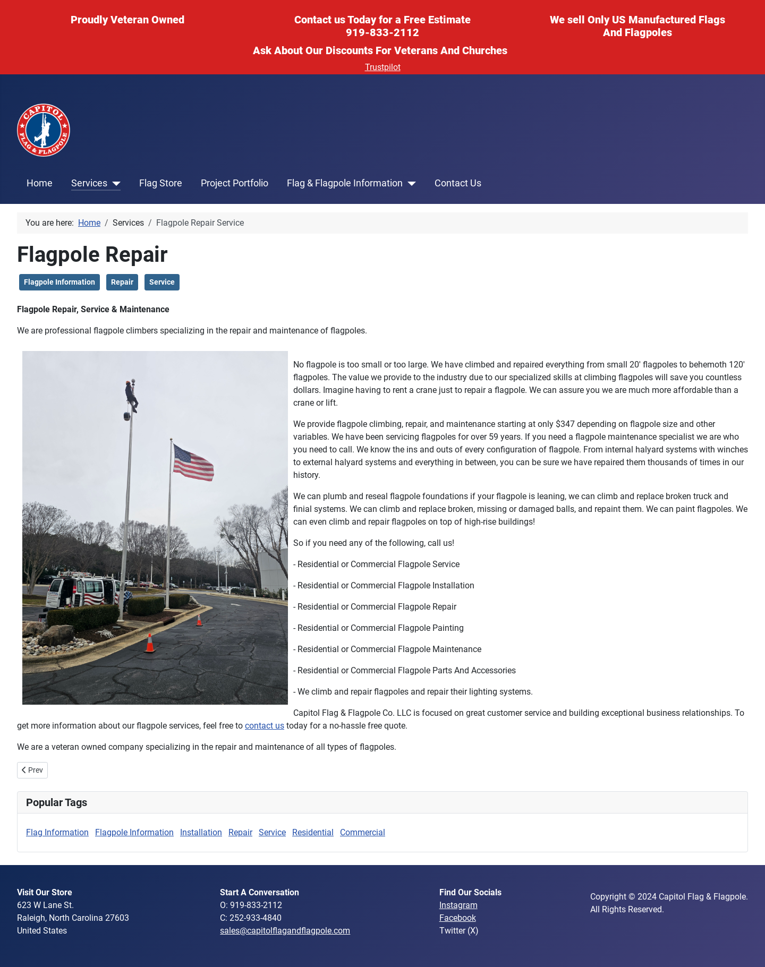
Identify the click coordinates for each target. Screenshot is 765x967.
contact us (264, 726)
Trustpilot (383, 67)
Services (89, 183)
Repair (122, 282)
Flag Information (57, 832)
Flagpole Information (59, 282)
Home (40, 183)
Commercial (362, 832)
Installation (201, 832)
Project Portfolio (234, 183)
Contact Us (458, 183)
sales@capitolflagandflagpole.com (285, 931)
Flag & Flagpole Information (345, 183)
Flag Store (160, 183)
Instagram (458, 905)
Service (162, 282)
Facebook (457, 918)
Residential (313, 832)
